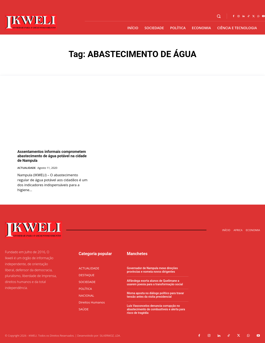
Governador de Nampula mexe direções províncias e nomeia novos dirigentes (152, 269)
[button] (219, 16)
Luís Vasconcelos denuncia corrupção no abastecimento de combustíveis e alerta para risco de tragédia (156, 309)
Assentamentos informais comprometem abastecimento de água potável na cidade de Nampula (52, 156)
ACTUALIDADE (26, 168)
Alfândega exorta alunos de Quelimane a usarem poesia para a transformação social (155, 282)
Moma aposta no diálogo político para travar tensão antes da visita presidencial (155, 294)
